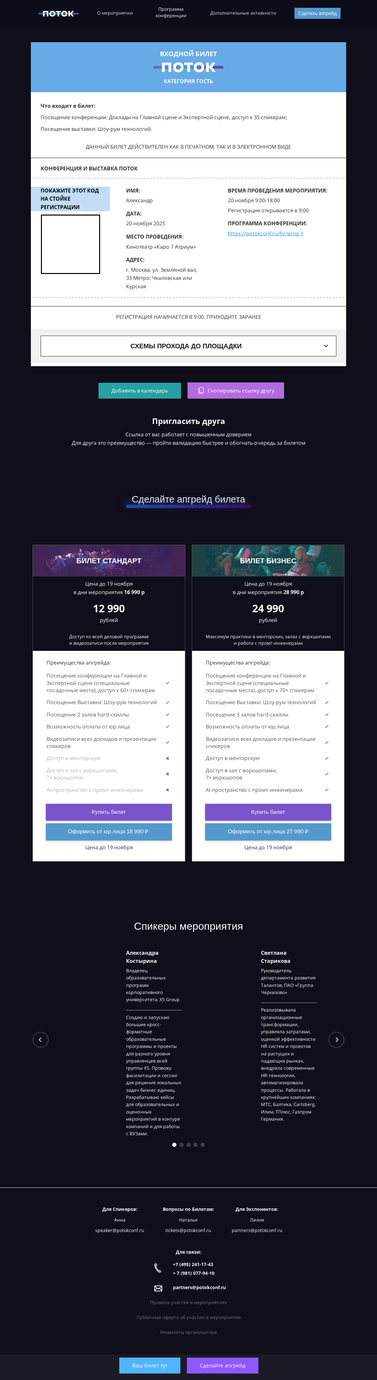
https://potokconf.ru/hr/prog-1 (266, 233)
